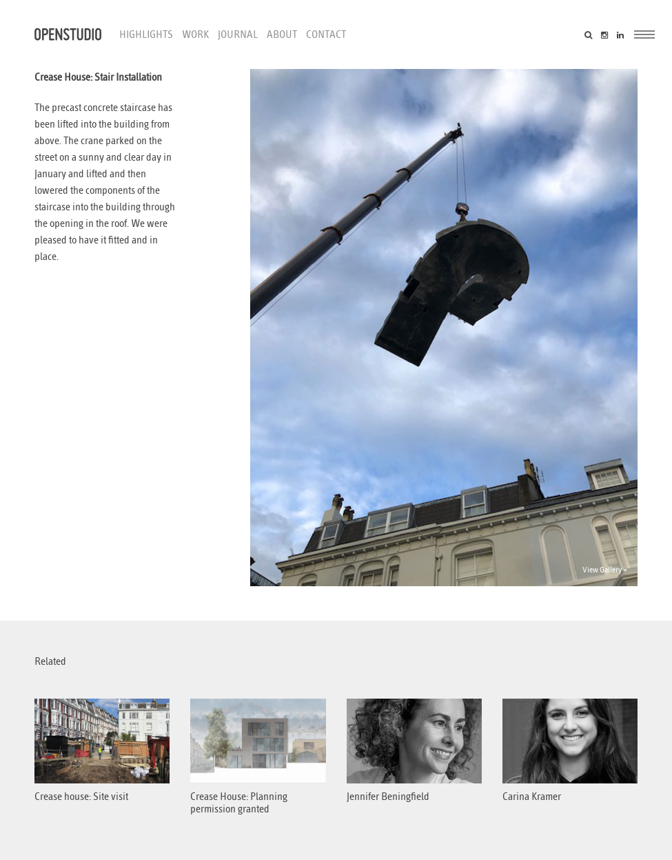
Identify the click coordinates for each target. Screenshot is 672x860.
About (282, 34)
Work (195, 34)
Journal (238, 34)
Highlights (146, 34)
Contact (326, 34)
